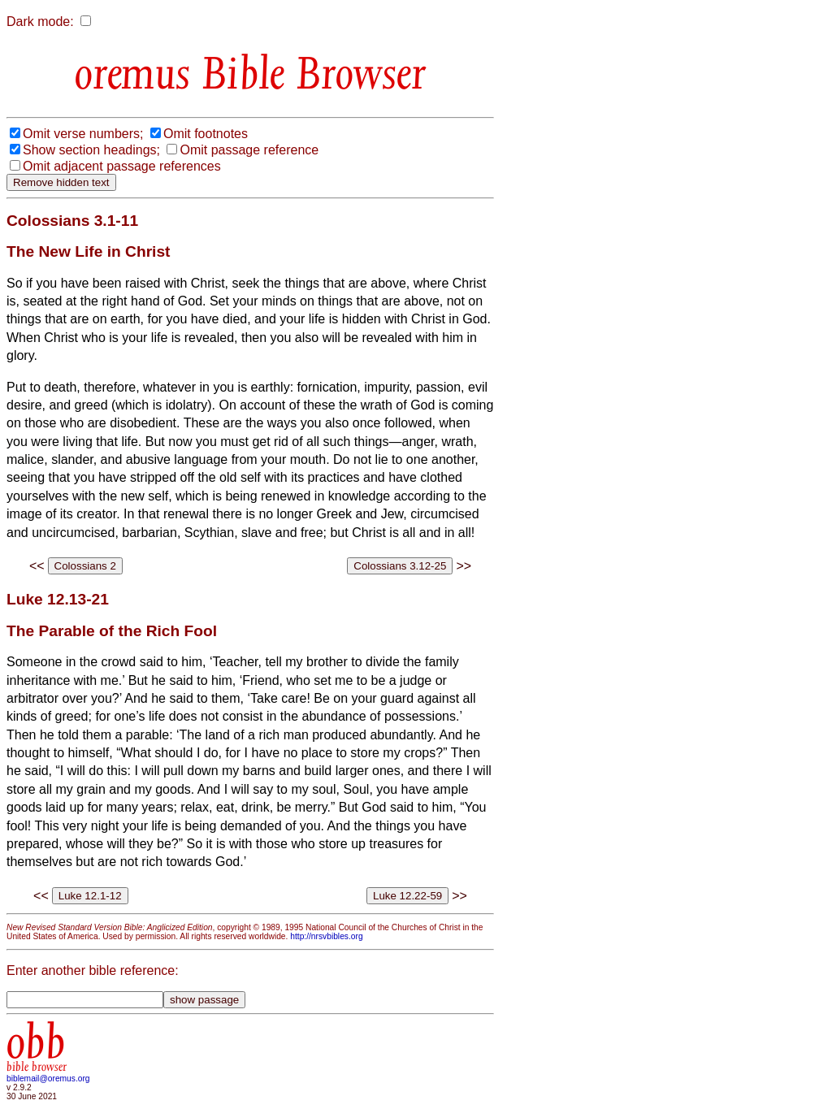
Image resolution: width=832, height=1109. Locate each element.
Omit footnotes (205, 134)
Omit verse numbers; (83, 134)
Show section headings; (91, 150)
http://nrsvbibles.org (326, 936)
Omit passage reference (249, 150)
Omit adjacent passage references (122, 166)
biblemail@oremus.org (48, 1078)
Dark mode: (40, 21)
